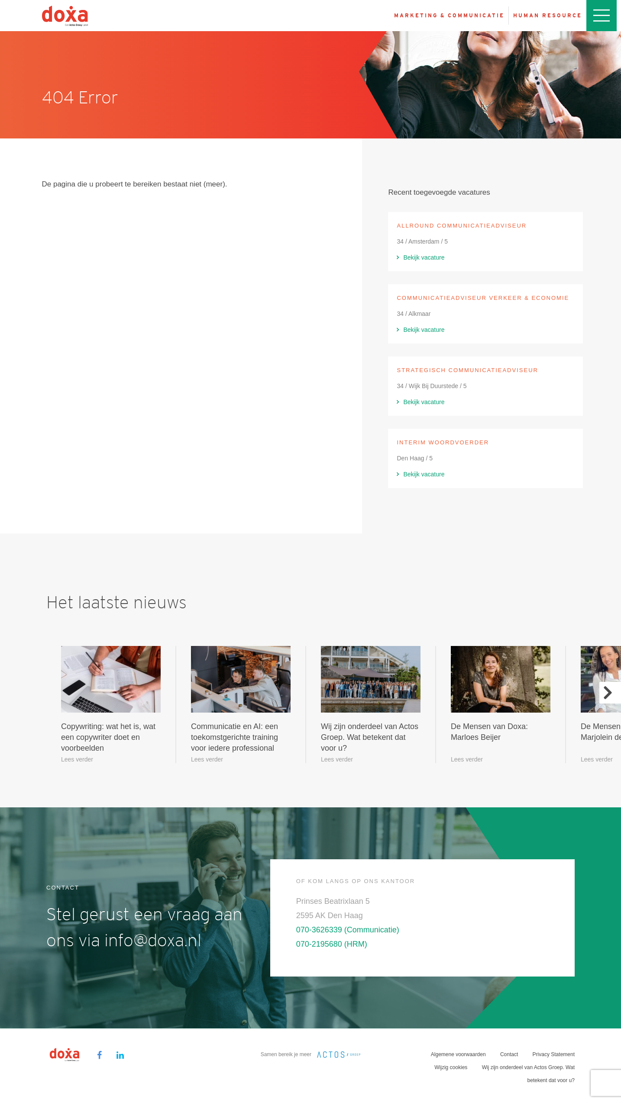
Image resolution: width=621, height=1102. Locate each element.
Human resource (547, 16)
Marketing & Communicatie (449, 16)
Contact (509, 1054)
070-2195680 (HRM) (331, 944)
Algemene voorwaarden (458, 1054)
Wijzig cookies (450, 1067)
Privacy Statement (554, 1054)
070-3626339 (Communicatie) (347, 929)
